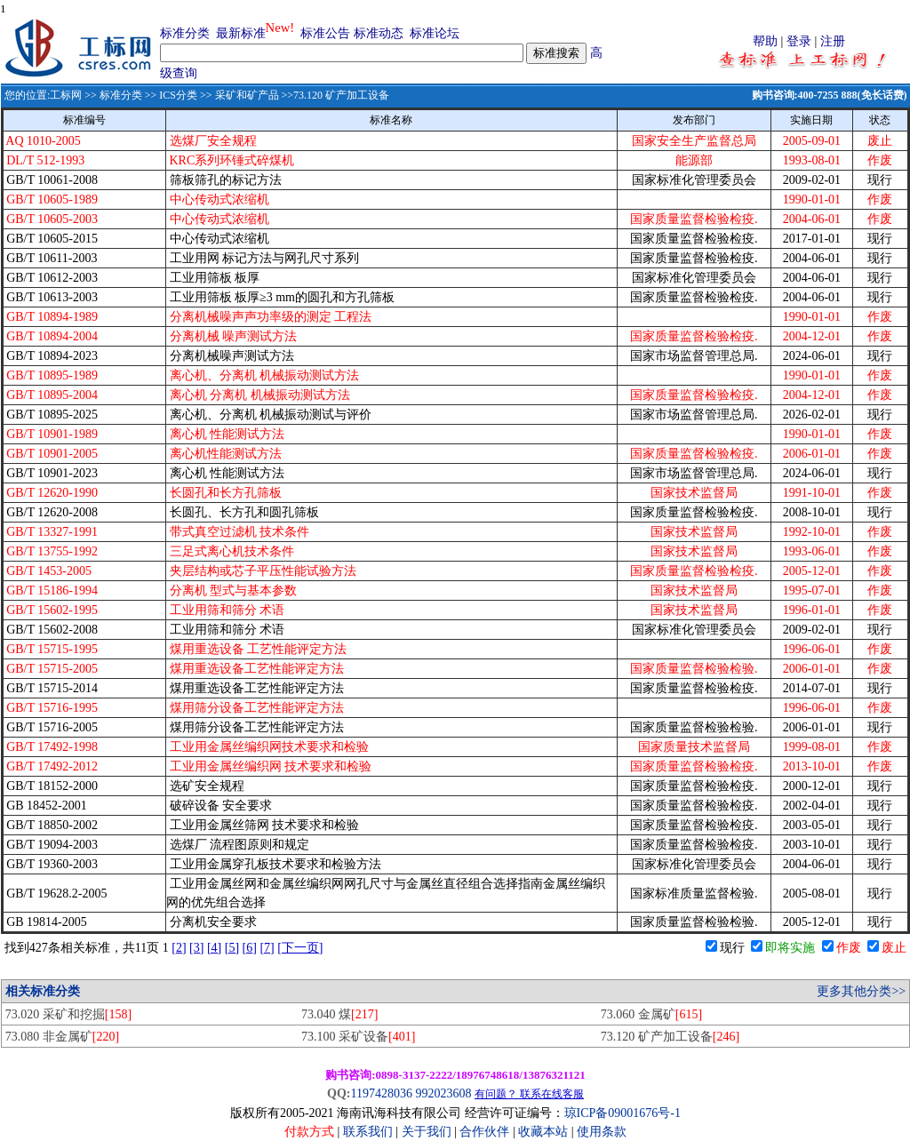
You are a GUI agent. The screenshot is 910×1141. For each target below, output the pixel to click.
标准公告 (325, 33)
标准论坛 (434, 33)
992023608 (443, 1093)
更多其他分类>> (861, 991)
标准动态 (378, 33)
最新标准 (241, 33)
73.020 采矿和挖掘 (68, 1014)
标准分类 (185, 33)
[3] (196, 947)
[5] (232, 947)
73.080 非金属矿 (62, 1036)
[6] (250, 947)
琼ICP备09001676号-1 (622, 1113)
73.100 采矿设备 (358, 1036)
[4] (214, 947)
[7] (266, 947)
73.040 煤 (339, 1014)
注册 (832, 41)
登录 (798, 41)
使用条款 (602, 1131)
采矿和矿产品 (247, 95)
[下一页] (300, 947)
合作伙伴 (484, 1131)
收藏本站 (543, 1131)
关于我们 (428, 1131)
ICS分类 (178, 95)
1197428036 (380, 1093)
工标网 (66, 95)
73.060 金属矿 (651, 1014)
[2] (179, 947)
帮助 (765, 41)
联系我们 (368, 1131)
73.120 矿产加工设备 (670, 1036)
